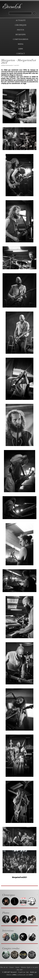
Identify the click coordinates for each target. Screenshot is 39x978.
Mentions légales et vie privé (29, 967)
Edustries (9, 975)
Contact (11, 967)
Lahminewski (9, 65)
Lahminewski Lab (23, 975)
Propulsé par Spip (23, 972)
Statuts (17, 967)
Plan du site (4, 967)
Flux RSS (19, 970)
